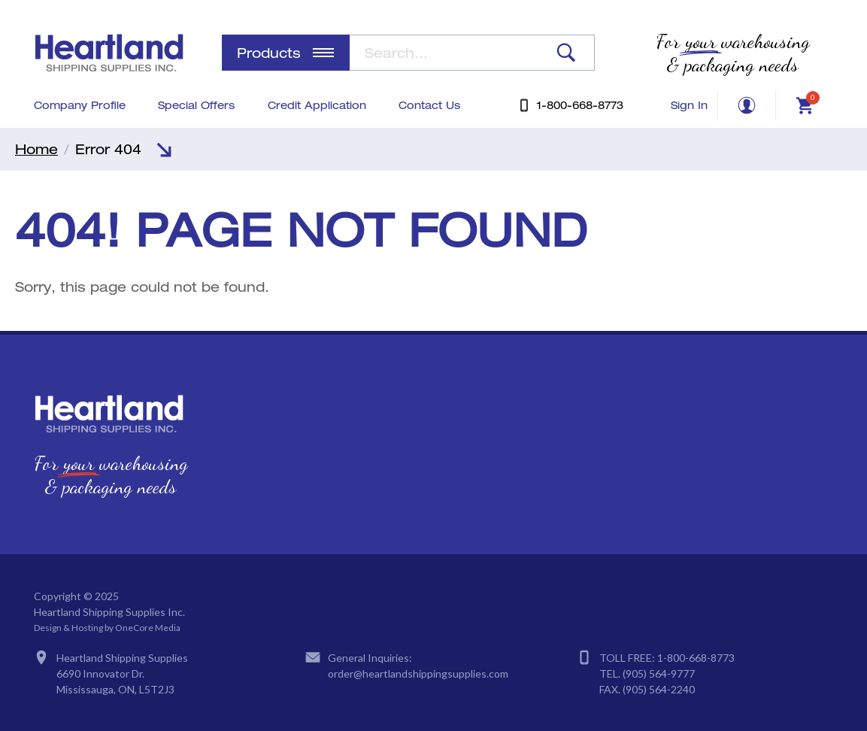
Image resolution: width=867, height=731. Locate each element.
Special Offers (196, 105)
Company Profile (80, 105)
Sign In (689, 105)
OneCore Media (147, 627)
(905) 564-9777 (659, 673)
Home (36, 149)
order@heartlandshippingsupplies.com (418, 673)
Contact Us (429, 105)
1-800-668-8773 (696, 657)
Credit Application (317, 105)
